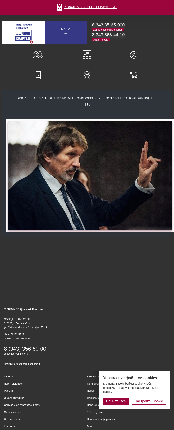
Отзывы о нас (12, 412)
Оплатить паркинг (135, 75)
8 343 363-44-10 (108, 34)
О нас (38, 55)
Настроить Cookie (149, 401)
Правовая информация (101, 419)
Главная (22, 98)
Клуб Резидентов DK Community (78, 98)
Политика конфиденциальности (22, 363)
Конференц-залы (87, 55)
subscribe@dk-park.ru (16, 353)
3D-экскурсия (95, 412)
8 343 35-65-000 (108, 24)
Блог (90, 426)
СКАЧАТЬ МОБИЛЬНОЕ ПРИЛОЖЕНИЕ (87, 7)
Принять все (116, 401)
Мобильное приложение (38, 75)
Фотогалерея (43, 98)
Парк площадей (13, 383)
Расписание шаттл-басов (87, 75)
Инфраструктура (14, 397)
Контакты (9, 426)
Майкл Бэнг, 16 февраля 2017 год (127, 98)
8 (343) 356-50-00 (25, 349)
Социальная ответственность (22, 404)
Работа (8, 390)
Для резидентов (135, 55)
